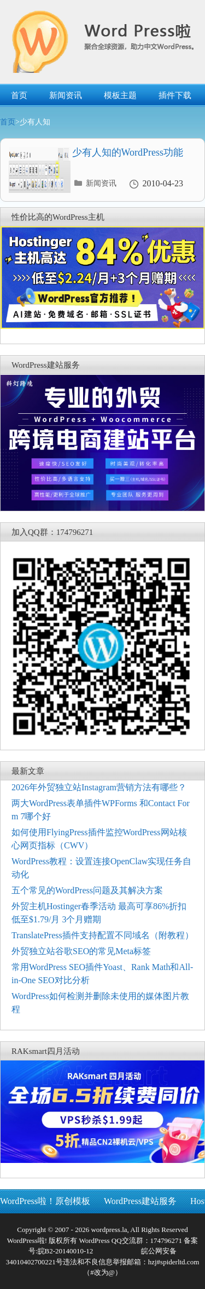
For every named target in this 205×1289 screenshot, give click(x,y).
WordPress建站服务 (140, 1201)
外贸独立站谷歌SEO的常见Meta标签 (81, 951)
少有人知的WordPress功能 (128, 152)
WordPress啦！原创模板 (45, 1201)
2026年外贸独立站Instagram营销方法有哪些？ (98, 787)
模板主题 (120, 95)
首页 (19, 95)
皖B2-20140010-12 (65, 1251)
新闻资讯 (65, 95)
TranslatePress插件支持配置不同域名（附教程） (102, 935)
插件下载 (175, 95)
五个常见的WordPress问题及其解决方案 (87, 890)
